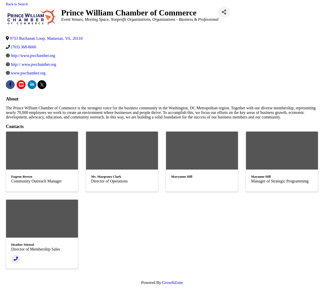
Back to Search (17, 4)
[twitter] (41, 84)
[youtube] (21, 84)
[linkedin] (32, 84)
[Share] (224, 12)
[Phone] (15, 259)
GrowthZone (172, 282)
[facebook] (10, 84)
